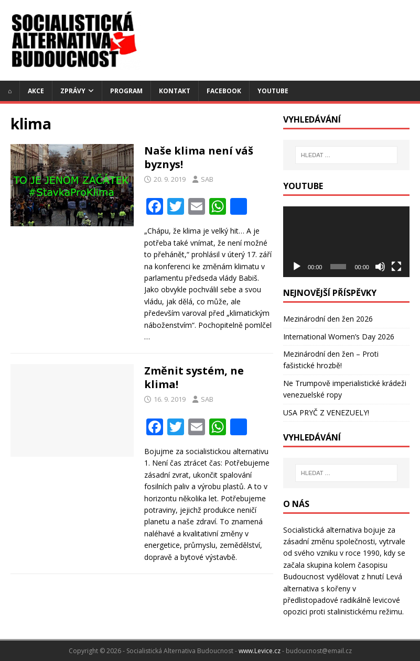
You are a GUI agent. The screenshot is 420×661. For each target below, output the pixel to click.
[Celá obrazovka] (396, 266)
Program (126, 90)
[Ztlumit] (380, 266)
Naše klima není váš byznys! (198, 157)
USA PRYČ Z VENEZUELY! (326, 412)
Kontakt (174, 90)
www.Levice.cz (260, 650)
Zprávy (72, 90)
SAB (207, 179)
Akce (36, 90)
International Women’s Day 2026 (338, 336)
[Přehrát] (297, 266)
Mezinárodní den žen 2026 (328, 319)
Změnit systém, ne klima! (194, 377)
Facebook (224, 90)
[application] (346, 242)
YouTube (272, 90)
